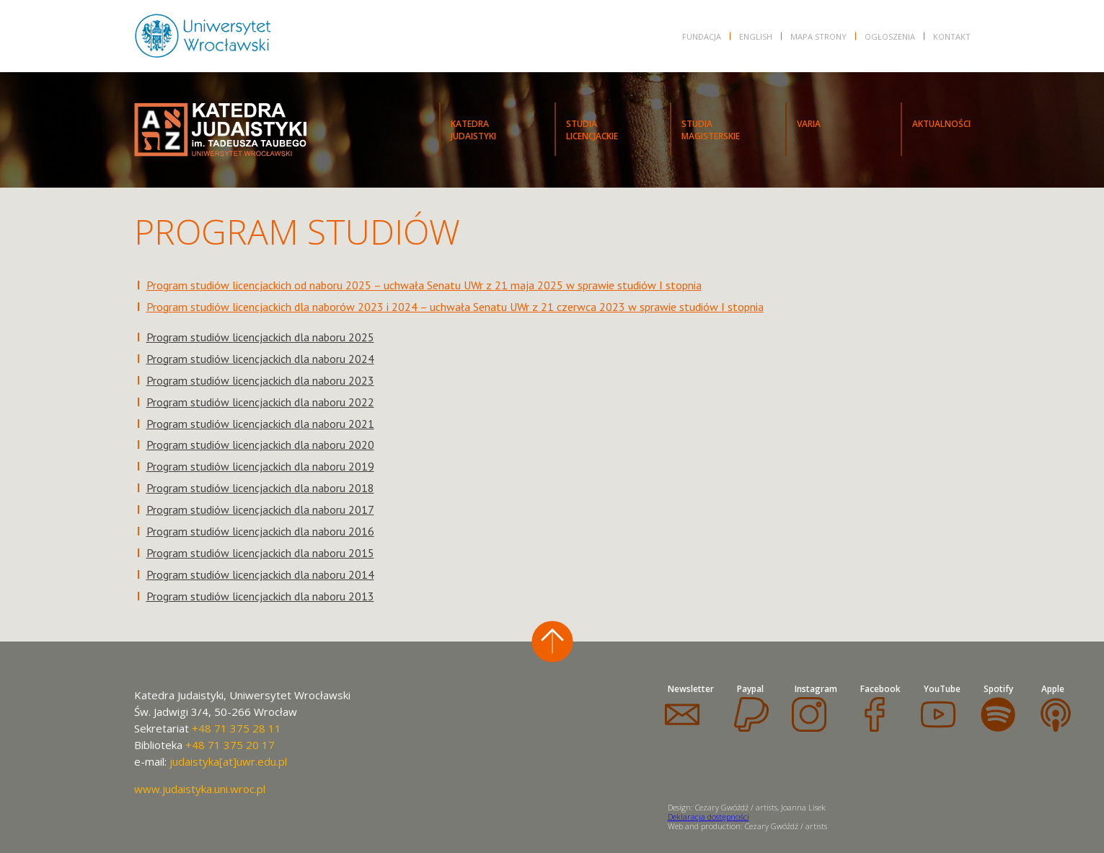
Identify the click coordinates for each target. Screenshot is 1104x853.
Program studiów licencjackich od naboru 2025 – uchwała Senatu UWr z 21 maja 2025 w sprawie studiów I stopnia (424, 285)
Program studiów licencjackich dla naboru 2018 (260, 488)
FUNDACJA (701, 36)
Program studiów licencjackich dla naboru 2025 (260, 337)
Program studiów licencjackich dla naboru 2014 (260, 574)
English (755, 36)
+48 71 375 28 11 (236, 728)
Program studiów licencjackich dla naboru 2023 (260, 380)
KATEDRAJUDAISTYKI (473, 130)
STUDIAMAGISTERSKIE (710, 130)
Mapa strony (818, 36)
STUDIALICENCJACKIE (592, 130)
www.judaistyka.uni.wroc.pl (199, 789)
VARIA (809, 124)
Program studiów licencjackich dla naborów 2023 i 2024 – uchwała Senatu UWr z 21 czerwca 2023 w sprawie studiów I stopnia (455, 306)
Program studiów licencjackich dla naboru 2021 (260, 423)
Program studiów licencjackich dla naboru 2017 (260, 509)
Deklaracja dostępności (708, 816)
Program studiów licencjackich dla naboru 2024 (260, 358)
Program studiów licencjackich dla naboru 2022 (260, 402)
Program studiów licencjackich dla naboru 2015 (260, 553)
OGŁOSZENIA (890, 36)
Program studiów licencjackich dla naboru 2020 (260, 444)
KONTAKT (952, 36)
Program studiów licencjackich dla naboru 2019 (260, 466)
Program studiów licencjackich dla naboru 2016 (260, 531)
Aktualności (941, 124)
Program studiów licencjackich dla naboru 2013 (260, 596)
